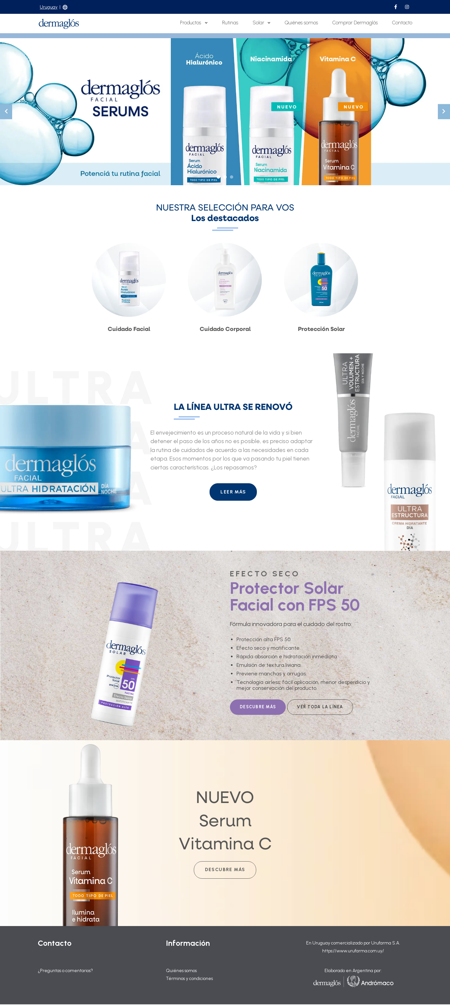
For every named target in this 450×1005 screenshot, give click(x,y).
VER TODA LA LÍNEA (320, 707)
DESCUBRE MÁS (258, 707)
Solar (261, 23)
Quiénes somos (301, 23)
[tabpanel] (225, 111)
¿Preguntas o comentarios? (66, 971)
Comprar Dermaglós (355, 23)
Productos (193, 23)
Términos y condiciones (190, 979)
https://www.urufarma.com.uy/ (353, 951)
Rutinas (230, 23)
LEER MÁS (233, 492)
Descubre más (225, 870)
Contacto (402, 23)
